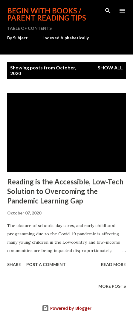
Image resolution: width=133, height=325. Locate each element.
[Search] (107, 10)
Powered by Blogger (66, 308)
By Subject (17, 37)
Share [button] (14, 264)
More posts (112, 286)
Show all (110, 67)
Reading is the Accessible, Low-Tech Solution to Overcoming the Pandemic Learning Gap (65, 191)
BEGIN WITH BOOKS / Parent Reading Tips (46, 14)
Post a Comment (46, 264)
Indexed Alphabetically (66, 37)
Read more (113, 264)
